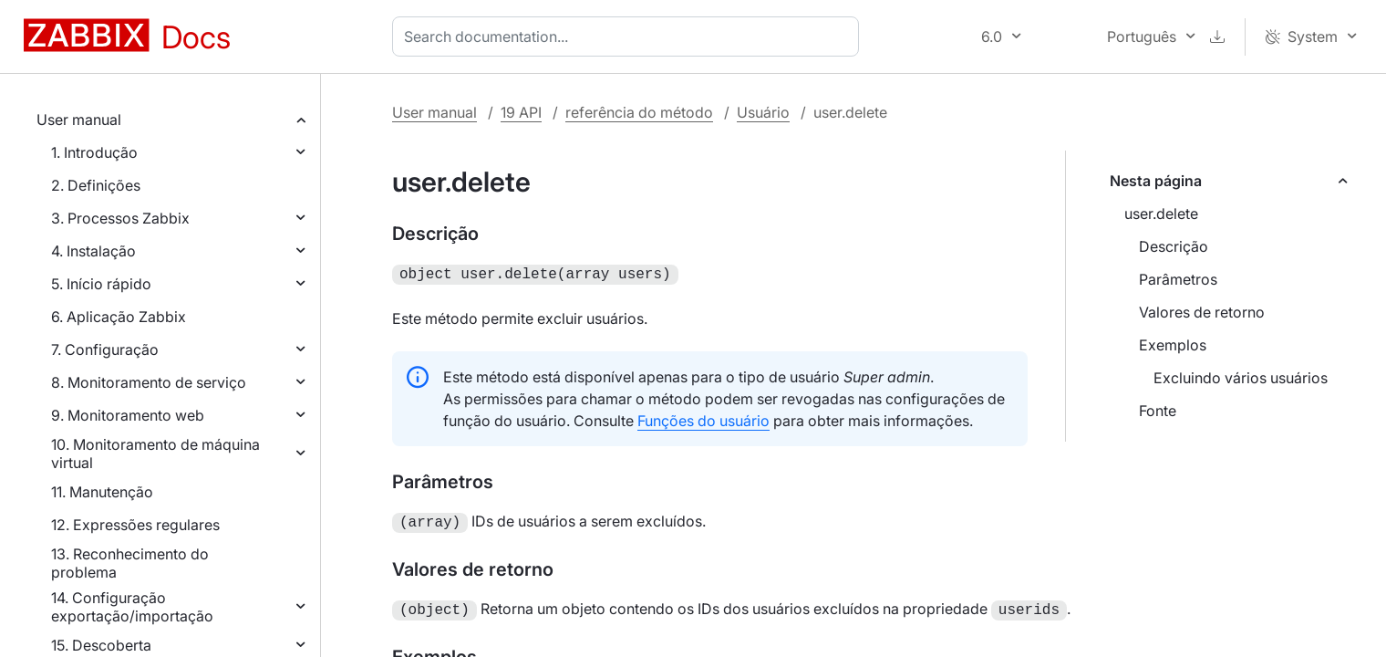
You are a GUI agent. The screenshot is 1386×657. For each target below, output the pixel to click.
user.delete (1161, 213)
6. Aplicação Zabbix (118, 317)
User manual (78, 119)
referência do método (639, 112)
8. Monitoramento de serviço (148, 382)
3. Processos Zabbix (120, 218)
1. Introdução (94, 152)
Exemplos (1172, 345)
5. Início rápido (101, 284)
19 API (521, 112)
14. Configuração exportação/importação (132, 607)
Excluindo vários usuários (1240, 378)
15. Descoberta (101, 645)
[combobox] (629, 36)
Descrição (1173, 246)
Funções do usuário (703, 419)
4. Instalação (93, 251)
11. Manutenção (102, 492)
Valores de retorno (1202, 312)
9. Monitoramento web (127, 415)
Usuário (763, 112)
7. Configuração (105, 349)
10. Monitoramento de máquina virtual (155, 453)
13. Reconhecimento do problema (130, 563)
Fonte (1157, 411)
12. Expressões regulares (135, 525)
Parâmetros (1178, 279)
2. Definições (95, 185)
